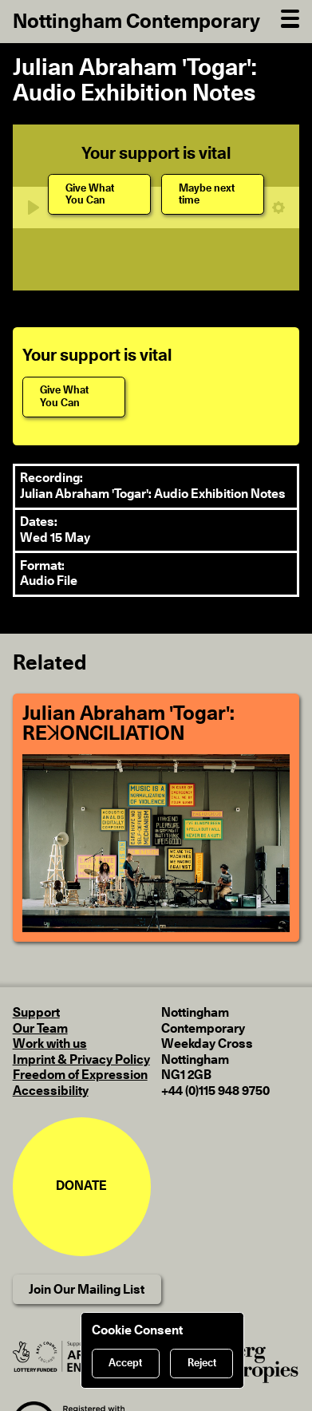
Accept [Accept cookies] (125, 1363)
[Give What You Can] (99, 194)
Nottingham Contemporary (136, 22)
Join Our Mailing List (86, 1289)
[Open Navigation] (290, 17)
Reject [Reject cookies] (202, 1363)
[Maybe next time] (212, 194)
